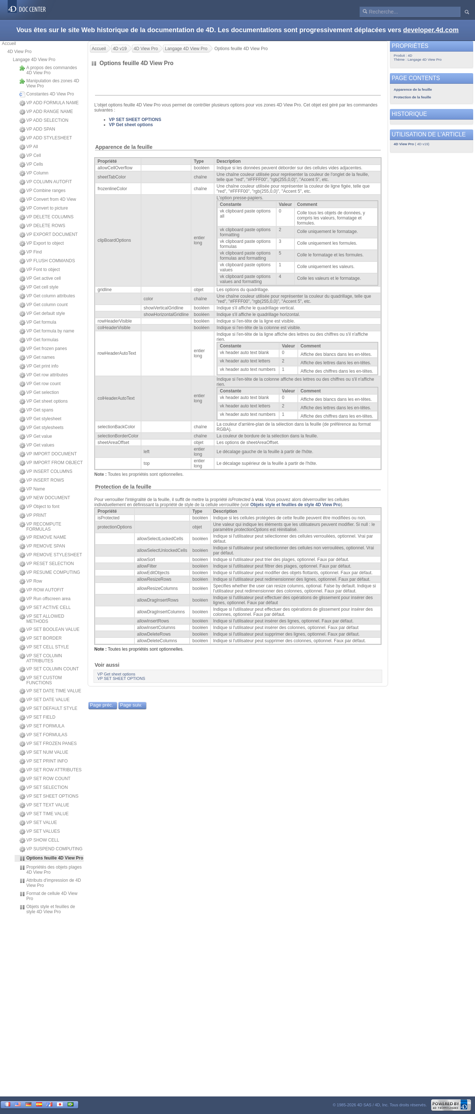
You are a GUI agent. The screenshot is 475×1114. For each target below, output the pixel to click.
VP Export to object (41, 243)
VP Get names (37, 358)
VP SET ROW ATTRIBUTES (50, 770)
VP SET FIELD (37, 717)
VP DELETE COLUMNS (46, 217)
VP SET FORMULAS (43, 735)
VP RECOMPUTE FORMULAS (40, 527)
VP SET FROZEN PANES (48, 744)
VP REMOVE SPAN (42, 546)
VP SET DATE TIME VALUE (50, 691)
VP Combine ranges (42, 191)
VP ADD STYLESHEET (45, 138)
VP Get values (36, 445)
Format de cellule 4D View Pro (48, 896)
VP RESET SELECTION (46, 564)
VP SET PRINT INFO (43, 761)
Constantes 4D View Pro (46, 94)
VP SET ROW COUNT (45, 779)
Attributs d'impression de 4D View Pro (50, 883)
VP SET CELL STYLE (44, 647)
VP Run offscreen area (45, 599)
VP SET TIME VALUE (44, 814)
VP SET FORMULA (41, 726)
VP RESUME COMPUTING (49, 573)
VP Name (32, 489)
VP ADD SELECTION (43, 121)
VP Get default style (42, 314)
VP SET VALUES (39, 832)
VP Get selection (39, 393)
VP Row (30, 581)
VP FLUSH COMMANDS (47, 261)
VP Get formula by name (46, 331)
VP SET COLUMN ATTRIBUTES (40, 658)
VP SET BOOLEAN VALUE (49, 630)
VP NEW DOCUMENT (44, 498)
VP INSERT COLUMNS (45, 472)
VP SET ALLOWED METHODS (41, 619)
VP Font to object (39, 270)
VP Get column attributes (47, 296)
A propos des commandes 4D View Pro (48, 70)
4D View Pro (19, 51)
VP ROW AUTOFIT (41, 590)
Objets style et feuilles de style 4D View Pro (47, 909)
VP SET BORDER (40, 638)
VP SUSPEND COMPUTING (51, 849)
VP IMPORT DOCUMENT (48, 454)
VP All (28, 147)
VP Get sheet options (43, 401)
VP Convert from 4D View (47, 200)
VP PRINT (32, 516)
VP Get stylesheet (40, 419)
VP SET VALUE (38, 823)
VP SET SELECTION (43, 788)
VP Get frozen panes (43, 349)
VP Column (33, 173)
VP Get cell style (38, 287)
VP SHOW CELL (39, 840)
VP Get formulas (38, 340)
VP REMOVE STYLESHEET (50, 555)
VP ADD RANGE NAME (46, 112)
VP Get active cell (40, 279)
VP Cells (31, 165)
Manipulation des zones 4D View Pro (49, 83)
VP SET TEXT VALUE (44, 805)
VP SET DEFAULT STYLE (48, 709)
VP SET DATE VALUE (44, 700)
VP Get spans (36, 410)
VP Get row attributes (43, 375)
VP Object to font (39, 507)
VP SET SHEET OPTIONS (49, 796)
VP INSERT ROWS (41, 480)
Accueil (9, 43)
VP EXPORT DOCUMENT (48, 235)
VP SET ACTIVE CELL (45, 608)
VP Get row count (40, 384)
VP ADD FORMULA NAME (49, 103)
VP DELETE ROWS (42, 226)
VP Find (30, 252)
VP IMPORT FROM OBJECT (51, 463)
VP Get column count (43, 305)
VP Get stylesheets (41, 428)
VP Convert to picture (43, 208)
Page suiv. (131, 705)
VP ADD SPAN (37, 129)
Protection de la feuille (123, 487)
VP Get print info (38, 366)
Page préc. (101, 705)
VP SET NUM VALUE (43, 753)
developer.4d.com (431, 30)
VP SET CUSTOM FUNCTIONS (40, 680)
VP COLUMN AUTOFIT (45, 182)
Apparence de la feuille (123, 147)
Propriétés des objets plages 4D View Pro (50, 870)
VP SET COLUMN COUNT (49, 669)
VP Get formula (37, 322)
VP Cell (30, 156)
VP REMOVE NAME (42, 538)
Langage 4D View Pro (34, 59)
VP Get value (35, 437)
